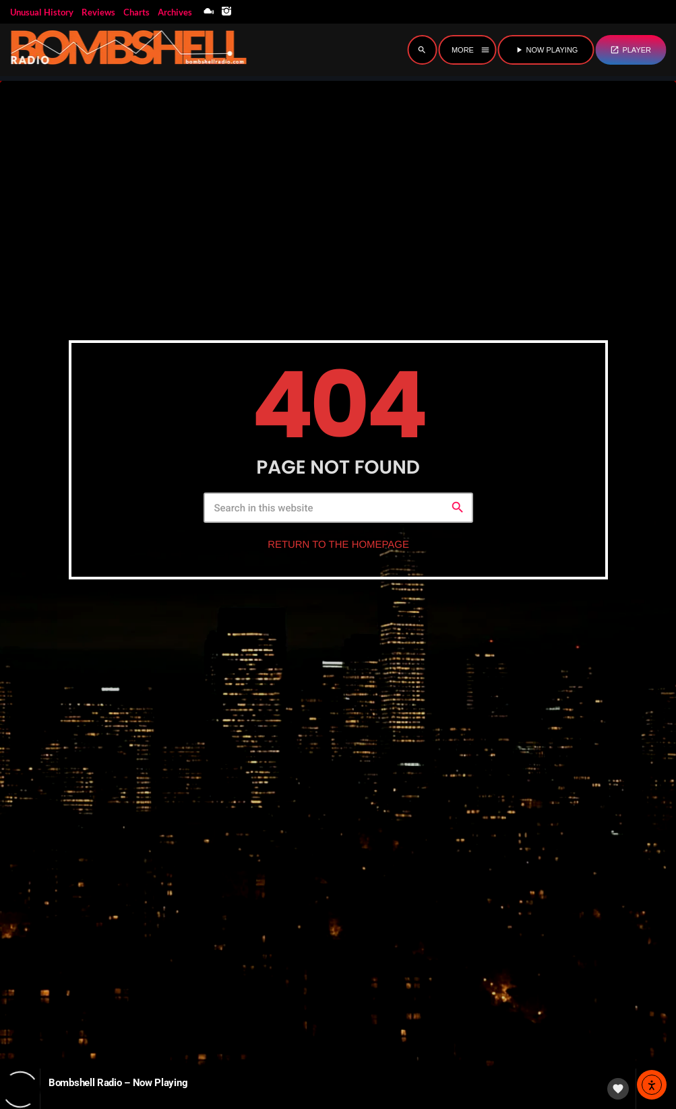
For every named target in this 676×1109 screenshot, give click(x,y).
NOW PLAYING (546, 50)
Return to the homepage (338, 555)
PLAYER (630, 50)
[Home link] (128, 49)
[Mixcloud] (209, 12)
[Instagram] (226, 12)
